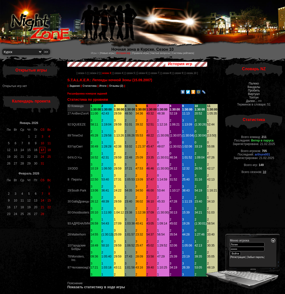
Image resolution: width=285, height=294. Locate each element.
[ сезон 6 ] (142, 73)
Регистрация (238, 257)
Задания (75, 85)
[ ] (106, 73)
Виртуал (254, 94)
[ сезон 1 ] (82, 73)
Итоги (103, 85)
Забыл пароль (255, 257)
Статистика (89, 85)
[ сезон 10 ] (191, 73)
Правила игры (140, 53)
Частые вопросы (160, 53)
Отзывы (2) (115, 85)
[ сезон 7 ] (154, 73)
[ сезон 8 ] (166, 73)
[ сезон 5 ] (130, 73)
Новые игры (107, 53)
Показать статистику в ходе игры (96, 287)
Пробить (254, 90)
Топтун (254, 97)
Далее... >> (254, 101)
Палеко (254, 83)
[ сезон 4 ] (118, 73)
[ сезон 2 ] (94, 73)
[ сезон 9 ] (178, 73)
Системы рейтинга (182, 53)
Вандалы (254, 87)
